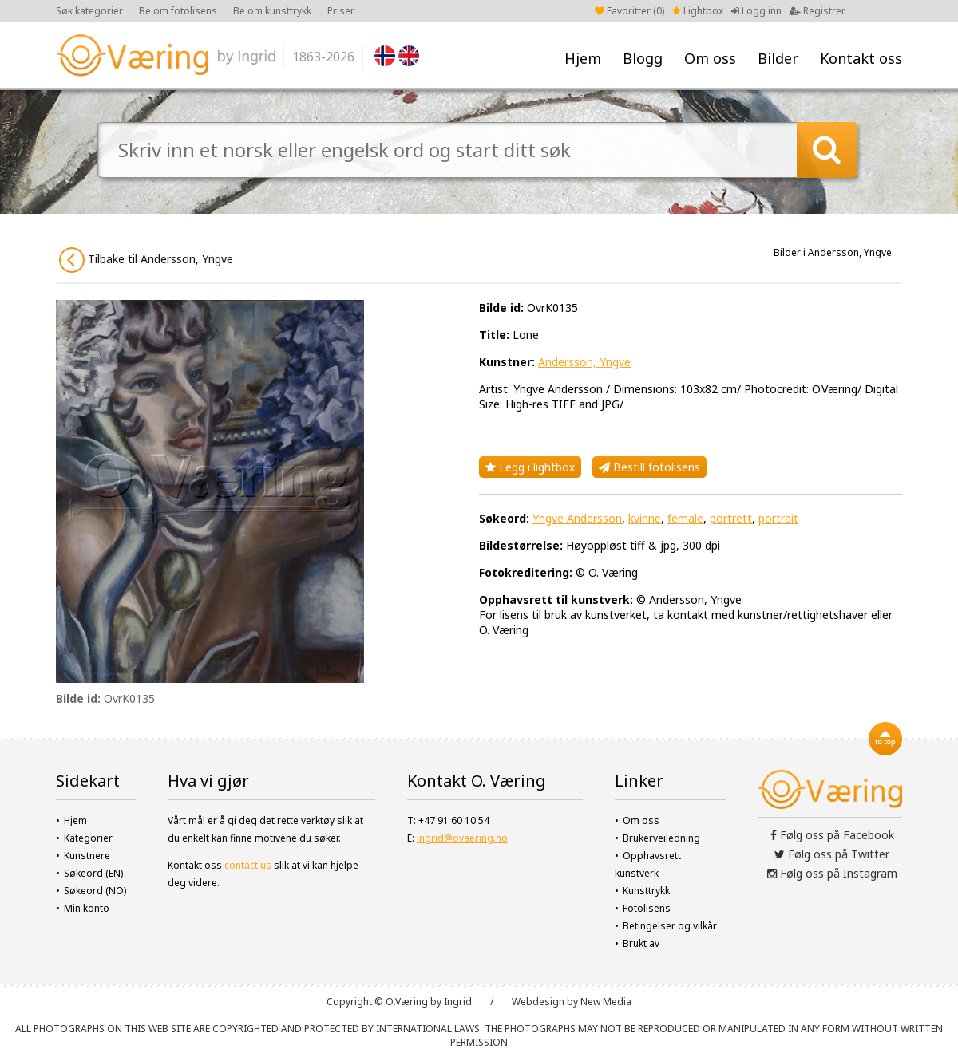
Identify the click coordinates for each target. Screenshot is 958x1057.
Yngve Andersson (577, 518)
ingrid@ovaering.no (462, 838)
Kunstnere (87, 855)
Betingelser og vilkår (670, 926)
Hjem (582, 58)
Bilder (778, 58)
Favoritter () (629, 11)
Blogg (643, 58)
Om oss (710, 58)
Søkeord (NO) (95, 890)
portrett (731, 518)
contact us (247, 865)
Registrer (817, 11)
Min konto (86, 908)
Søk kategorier (89, 11)
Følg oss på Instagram (832, 873)
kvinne (644, 518)
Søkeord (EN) (93, 873)
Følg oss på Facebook (832, 834)
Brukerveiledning (661, 838)
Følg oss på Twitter (831, 854)
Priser (340, 11)
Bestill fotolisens (649, 467)
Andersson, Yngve (584, 361)
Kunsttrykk (646, 890)
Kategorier (88, 838)
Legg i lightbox (530, 467)
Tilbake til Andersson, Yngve (146, 260)
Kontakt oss (861, 58)
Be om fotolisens (178, 11)
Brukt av (641, 943)
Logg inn (756, 11)
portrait (778, 518)
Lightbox (697, 11)
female (685, 518)
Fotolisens (647, 908)
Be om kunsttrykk (272, 11)
